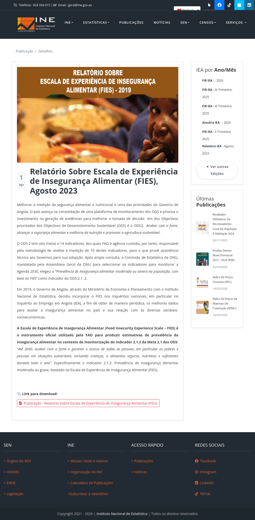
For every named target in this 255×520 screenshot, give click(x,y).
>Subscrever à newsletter (87, 493)
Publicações (131, 22)
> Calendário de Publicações (90, 482)
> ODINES (11, 471)
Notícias (162, 22)
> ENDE (10, 482)
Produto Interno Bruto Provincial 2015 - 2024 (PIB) (224, 255)
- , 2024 (216, 122)
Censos (206, 22)
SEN (183, 22)
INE (68, 22)
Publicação (24, 51)
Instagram (205, 471)
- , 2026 (212, 80)
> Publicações (142, 461)
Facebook (205, 461)
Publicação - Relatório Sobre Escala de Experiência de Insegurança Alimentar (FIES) (88, 403)
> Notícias (139, 471)
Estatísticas (95, 22)
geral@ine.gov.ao (80, 5)
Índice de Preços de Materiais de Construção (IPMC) (225, 303)
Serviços (235, 22)
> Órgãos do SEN (17, 461)
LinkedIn (204, 482)
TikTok (202, 493)
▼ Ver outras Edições (217, 170)
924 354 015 (42, 5)
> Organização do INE (84, 471)
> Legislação (13, 493)
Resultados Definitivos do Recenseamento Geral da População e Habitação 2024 (225, 224)
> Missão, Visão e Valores (87, 461)
